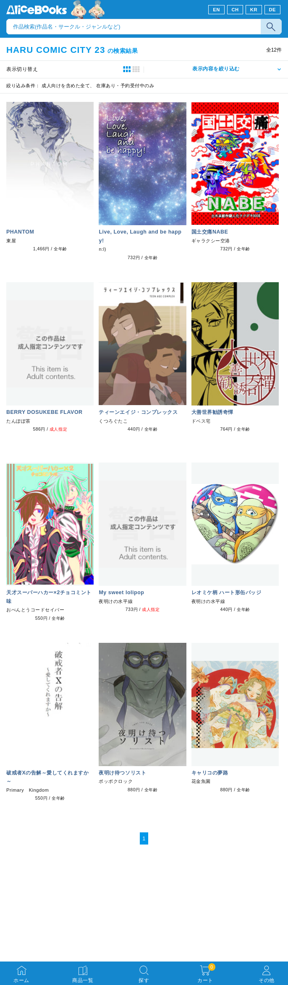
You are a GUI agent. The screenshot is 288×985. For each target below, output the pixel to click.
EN (216, 9)
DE (272, 9)
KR (253, 9)
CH (234, 9)
